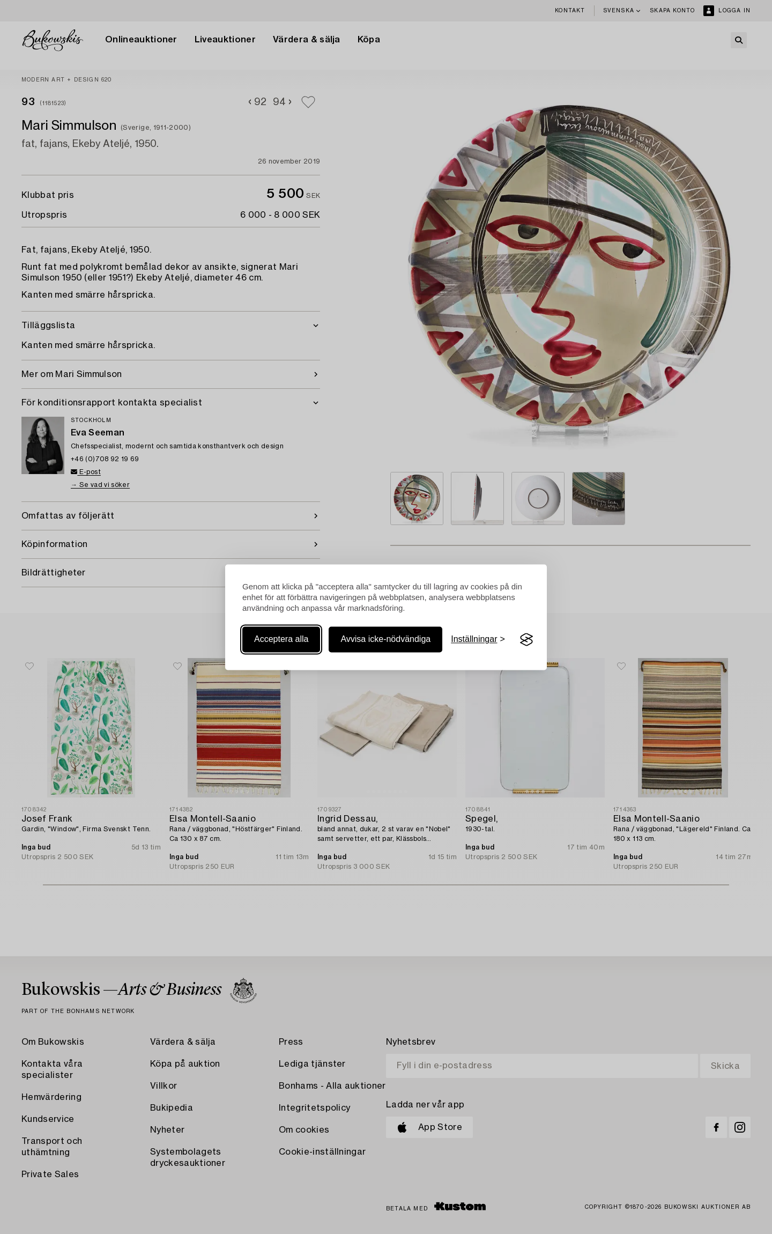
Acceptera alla (281, 639)
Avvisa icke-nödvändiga (385, 639)
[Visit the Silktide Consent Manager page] (526, 640)
